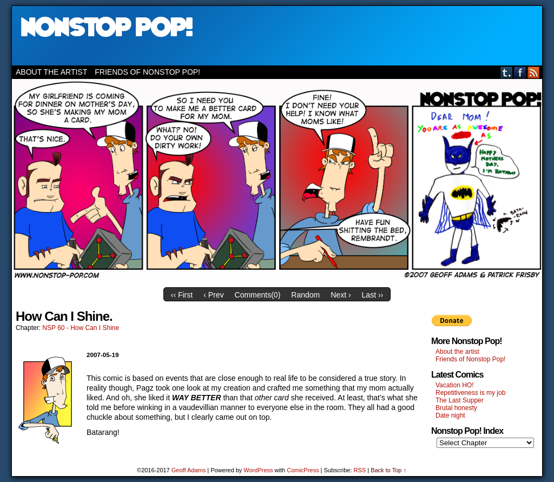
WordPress (258, 470)
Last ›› (373, 294)
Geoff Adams (189, 470)
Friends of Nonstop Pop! (147, 72)
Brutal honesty (456, 408)
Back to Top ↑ (388, 470)
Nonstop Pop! (277, 35)
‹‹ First (182, 294)
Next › (341, 294)
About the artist (51, 72)
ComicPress (303, 470)
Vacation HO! (454, 385)
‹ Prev (213, 294)
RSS (533, 72)
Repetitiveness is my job (470, 393)
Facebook (520, 72)
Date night (450, 415)
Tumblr (506, 72)
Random (305, 294)
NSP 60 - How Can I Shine (80, 328)
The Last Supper (460, 400)
